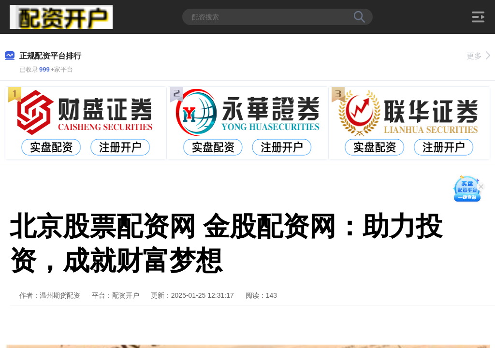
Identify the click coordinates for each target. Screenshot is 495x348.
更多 (478, 56)
